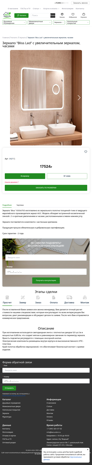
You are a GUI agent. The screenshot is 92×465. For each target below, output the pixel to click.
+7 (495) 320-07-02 (54, 429)
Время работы (54, 425)
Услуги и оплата (50, 9)
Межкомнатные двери (36, 22)
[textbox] (40, 15)
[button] (37, 8)
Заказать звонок (80, 3)
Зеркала (57, 22)
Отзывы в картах (9, 436)
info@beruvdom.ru (54, 432)
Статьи (36, 9)
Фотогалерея (67, 9)
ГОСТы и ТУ (25, 9)
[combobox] (41, 15)
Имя (8, 252)
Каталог (14, 38)
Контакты (80, 9)
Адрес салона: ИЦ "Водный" (58, 439)
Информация (54, 399)
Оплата (49, 417)
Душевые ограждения (8, 22)
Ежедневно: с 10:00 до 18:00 (58, 436)
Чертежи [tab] (20, 205)
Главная (5, 38)
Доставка (50, 410)
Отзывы (50, 420)
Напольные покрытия (72, 22)
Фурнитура (6, 417)
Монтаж (50, 413)
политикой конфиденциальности (13, 396)
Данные (6, 425)
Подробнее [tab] (7, 205)
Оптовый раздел (9, 443)
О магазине (13, 9)
